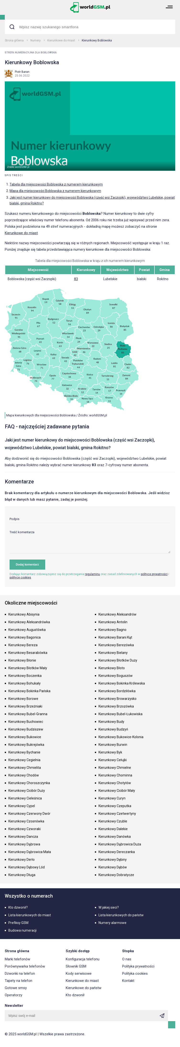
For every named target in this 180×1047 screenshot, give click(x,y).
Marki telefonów (17, 959)
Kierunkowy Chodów (23, 775)
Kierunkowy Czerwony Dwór (29, 813)
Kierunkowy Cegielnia (24, 760)
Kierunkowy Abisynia (23, 614)
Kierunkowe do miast (61, 40)
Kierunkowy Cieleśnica (25, 798)
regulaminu (92, 574)
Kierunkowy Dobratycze (116, 875)
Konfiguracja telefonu (82, 959)
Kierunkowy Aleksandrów (117, 614)
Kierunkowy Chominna (115, 775)
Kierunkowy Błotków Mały (27, 668)
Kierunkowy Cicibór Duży (26, 790)
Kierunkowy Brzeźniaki (25, 706)
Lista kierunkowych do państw (121, 915)
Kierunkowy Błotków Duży (117, 660)
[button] (169, 12)
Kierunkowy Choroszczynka (29, 783)
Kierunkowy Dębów (112, 867)
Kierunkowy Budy (111, 722)
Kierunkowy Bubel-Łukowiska (120, 714)
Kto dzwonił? (18, 907)
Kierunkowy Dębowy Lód (26, 867)
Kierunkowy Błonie (22, 660)
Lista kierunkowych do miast (29, 915)
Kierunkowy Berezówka (116, 645)
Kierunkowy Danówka (114, 836)
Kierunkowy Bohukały (24, 683)
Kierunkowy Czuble (112, 821)
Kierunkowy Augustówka (27, 630)
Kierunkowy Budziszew (25, 729)
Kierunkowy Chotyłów (114, 783)
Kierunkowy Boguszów (115, 676)
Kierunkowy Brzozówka (116, 706)
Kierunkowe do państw (83, 988)
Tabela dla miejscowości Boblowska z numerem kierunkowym (56, 184)
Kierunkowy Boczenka (25, 676)
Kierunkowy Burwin (112, 745)
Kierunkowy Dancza (23, 836)
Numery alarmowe (112, 923)
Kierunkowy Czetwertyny (117, 813)
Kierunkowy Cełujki (112, 760)
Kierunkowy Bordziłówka (117, 691)
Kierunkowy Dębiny (112, 859)
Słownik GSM (76, 966)
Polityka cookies (135, 973)
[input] (90, 520)
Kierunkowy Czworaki (24, 829)
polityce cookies (20, 577)
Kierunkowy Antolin (112, 622)
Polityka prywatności (138, 966)
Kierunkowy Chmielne (114, 768)
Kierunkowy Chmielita (24, 768)
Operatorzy (13, 995)
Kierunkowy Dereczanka (116, 852)
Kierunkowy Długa (21, 875)
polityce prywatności (154, 574)
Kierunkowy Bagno (112, 630)
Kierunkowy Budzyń (113, 729)
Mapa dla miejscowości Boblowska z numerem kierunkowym (55, 191)
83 (76, 279)
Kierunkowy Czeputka (114, 806)
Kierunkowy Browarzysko (117, 699)
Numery (35, 40)
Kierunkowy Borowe (23, 699)
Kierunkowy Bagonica (24, 637)
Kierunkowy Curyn (111, 798)
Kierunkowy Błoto (111, 668)
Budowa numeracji (22, 930)
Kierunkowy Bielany (113, 653)
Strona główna (14, 40)
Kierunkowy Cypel (21, 806)
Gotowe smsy (16, 988)
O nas (126, 959)
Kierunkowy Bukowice (24, 737)
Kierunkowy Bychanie (24, 752)
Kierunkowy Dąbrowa (24, 844)
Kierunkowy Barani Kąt (115, 637)
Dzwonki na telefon (20, 973)
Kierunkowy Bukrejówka (26, 745)
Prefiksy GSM (18, 923)
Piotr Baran (22, 72)
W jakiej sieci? (108, 907)
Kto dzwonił (75, 995)
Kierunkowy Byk (110, 752)
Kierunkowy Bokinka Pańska (29, 691)
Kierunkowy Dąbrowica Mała (29, 852)
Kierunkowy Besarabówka (27, 653)
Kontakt (128, 981)
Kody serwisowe (79, 973)
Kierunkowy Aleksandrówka (29, 622)
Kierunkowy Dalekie (113, 829)
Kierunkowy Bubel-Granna (27, 714)
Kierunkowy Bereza (23, 645)
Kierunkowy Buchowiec (25, 722)
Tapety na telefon (18, 981)
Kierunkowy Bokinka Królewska (121, 683)
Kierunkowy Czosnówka (26, 821)
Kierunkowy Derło (21, 859)
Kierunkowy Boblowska (97, 40)
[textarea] (90, 542)
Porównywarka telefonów (25, 966)
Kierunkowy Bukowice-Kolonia (120, 737)
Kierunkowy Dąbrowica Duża (119, 844)
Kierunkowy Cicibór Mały (116, 790)
